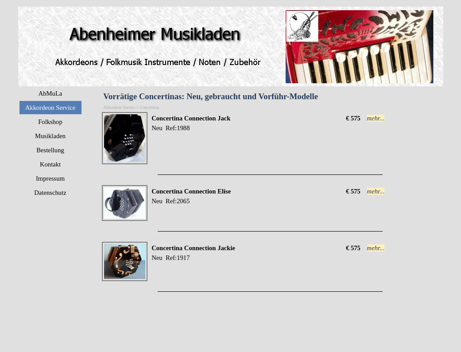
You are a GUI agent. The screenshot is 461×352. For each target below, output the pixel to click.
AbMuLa (50, 93)
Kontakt (50, 164)
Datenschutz (50, 192)
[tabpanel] (246, 123)
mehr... (376, 118)
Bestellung (50, 150)
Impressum (50, 178)
